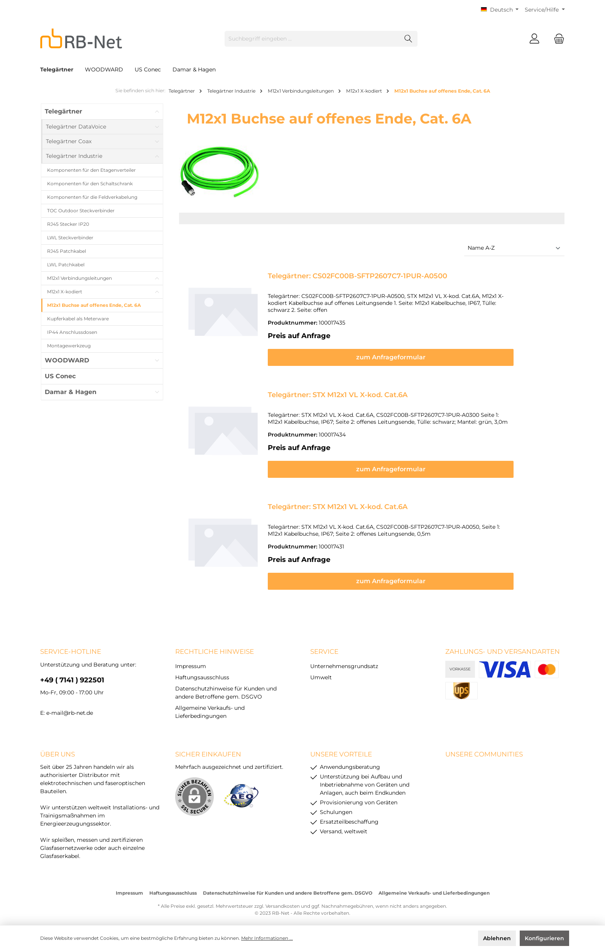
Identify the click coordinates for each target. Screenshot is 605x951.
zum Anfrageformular (413, 350)
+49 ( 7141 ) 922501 (72, 673)
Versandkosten (282, 899)
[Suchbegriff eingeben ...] (312, 39)
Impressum (190, 659)
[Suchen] (408, 39)
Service (324, 644)
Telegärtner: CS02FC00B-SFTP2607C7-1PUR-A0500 (357, 276)
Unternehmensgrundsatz (344, 659)
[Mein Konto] (534, 39)
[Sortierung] (514, 248)
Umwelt (321, 670)
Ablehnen (497, 938)
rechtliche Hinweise (214, 644)
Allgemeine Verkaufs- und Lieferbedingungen (434, 886)
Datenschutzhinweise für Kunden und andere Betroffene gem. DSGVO (287, 886)
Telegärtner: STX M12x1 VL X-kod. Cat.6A (337, 388)
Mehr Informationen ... (267, 938)
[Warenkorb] (557, 39)
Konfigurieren (544, 938)
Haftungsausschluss (202, 670)
